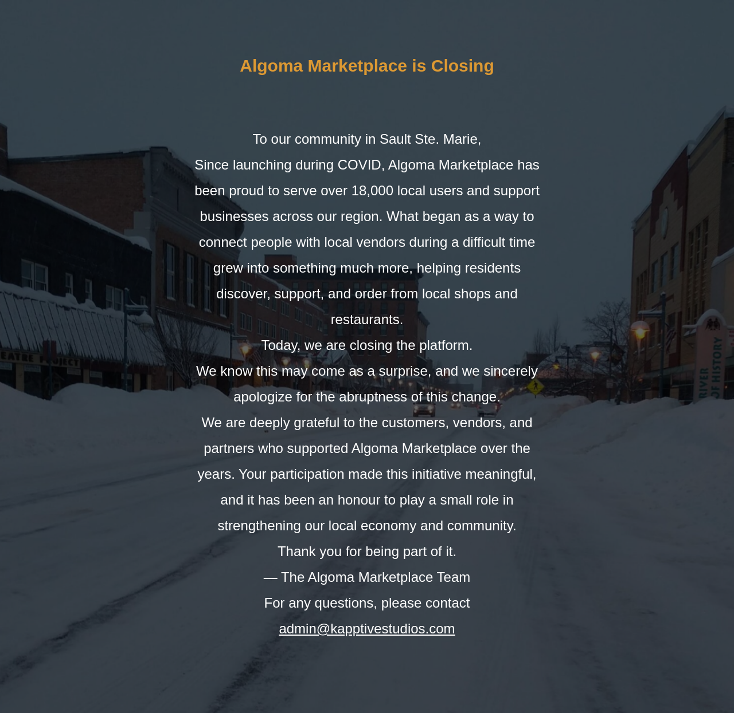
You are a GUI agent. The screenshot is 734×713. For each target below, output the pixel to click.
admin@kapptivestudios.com (367, 628)
